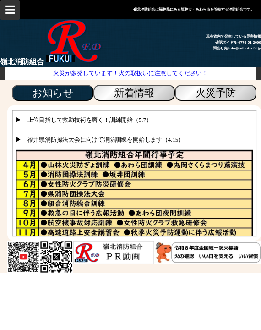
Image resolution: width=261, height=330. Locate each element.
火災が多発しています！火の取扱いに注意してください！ (130, 73)
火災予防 (216, 93)
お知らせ (53, 93)
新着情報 (134, 93)
